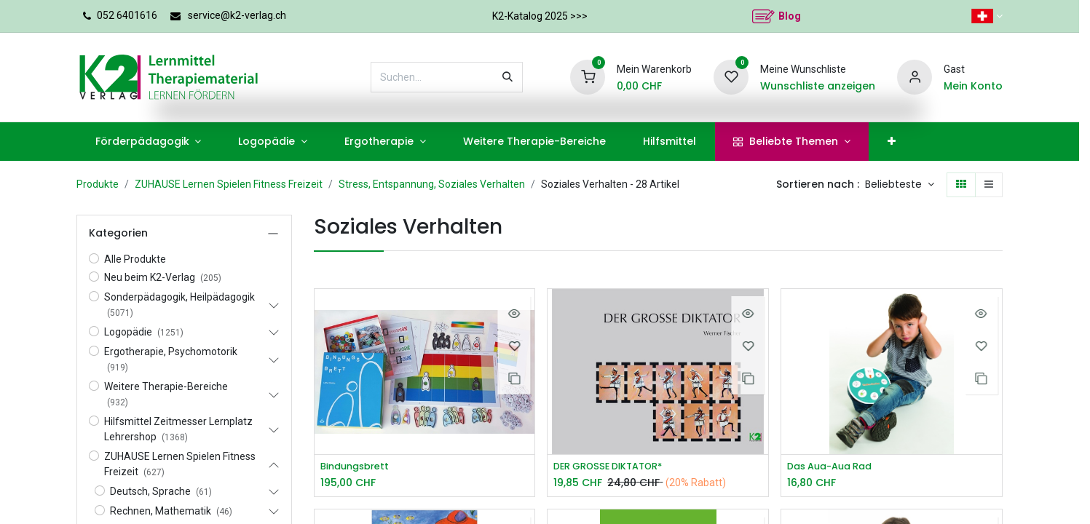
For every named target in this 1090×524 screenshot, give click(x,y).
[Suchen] (507, 77)
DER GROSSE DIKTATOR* (614, 467)
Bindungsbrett (358, 467)
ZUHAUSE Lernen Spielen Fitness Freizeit (229, 184)
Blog (789, 16)
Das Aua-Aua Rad (834, 467)
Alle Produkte (135, 259)
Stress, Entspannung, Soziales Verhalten (432, 184)
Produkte (97, 184)
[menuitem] (148, 141)
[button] (899, 184)
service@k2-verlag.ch (237, 15)
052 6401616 (127, 15)
